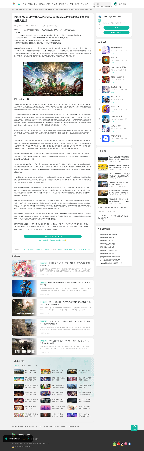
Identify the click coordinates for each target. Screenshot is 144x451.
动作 (125, 23)
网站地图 (34, 439)
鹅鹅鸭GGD (115, 106)
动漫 (124, 70)
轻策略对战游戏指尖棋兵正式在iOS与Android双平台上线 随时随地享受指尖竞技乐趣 (90, 250)
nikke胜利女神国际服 (119, 67)
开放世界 (117, 138)
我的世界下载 (22, 426)
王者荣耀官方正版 (51, 426)
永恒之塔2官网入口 (62, 426)
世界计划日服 (116, 126)
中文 (126, 50)
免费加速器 (19, 9)
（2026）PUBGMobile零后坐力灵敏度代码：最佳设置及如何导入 (119, 176)
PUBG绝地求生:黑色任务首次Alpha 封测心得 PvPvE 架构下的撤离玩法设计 (119, 201)
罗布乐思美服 (116, 136)
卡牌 (122, 60)
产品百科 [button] (85, 4)
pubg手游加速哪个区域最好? (109, 256)
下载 (111, 50)
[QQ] (130, 443)
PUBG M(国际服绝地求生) (36, 9)
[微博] (119, 443)
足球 (115, 80)
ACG (124, 129)
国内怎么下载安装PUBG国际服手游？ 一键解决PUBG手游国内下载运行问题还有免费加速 (119, 159)
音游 (121, 129)
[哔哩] (126, 443)
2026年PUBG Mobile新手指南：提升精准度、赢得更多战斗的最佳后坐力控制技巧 (119, 193)
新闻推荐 (43, 263)
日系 (126, 89)
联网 (116, 23)
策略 (121, 23)
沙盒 (122, 138)
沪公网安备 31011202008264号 (23, 447)
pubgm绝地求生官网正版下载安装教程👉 (53, 240)
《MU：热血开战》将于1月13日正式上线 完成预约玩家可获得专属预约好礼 (50, 250)
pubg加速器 (100, 6)
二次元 (115, 50)
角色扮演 (121, 50)
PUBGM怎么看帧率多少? (107, 250)
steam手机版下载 (32, 426)
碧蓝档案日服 (116, 87)
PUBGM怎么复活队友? (107, 244)
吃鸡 (105, 23)
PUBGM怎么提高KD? (106, 237)
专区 (116, 28)
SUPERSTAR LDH (74, 426)
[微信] (115, 443)
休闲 (126, 60)
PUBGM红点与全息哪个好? (108, 234)
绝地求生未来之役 (117, 97)
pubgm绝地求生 (116, 116)
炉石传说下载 (41, 426)
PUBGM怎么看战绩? (106, 253)
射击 (115, 70)
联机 (123, 80)
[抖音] (122, 443)
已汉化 (116, 89)
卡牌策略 (117, 60)
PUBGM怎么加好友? (106, 247)
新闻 (25, 9)
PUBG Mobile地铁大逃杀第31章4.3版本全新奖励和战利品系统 (119, 167)
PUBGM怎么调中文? (106, 240)
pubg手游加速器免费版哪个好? (110, 263)
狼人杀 (115, 109)
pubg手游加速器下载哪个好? (109, 260)
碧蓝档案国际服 (116, 47)
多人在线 (121, 109)
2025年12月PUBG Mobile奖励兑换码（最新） (113, 207)
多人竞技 (111, 23)
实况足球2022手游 (117, 77)
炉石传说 (114, 57)
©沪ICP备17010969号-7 (41, 443)
